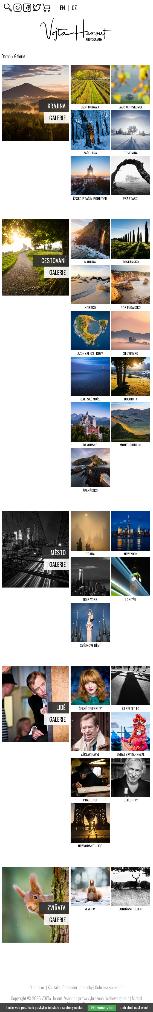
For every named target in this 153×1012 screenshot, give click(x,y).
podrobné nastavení (134, 1007)
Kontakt (54, 987)
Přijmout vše (102, 1008)
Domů (6, 56)
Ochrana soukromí (109, 987)
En (62, 8)
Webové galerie (117, 998)
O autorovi (37, 987)
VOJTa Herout (52, 998)
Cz (74, 8)
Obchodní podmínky (77, 987)
